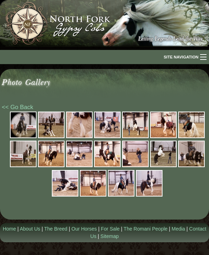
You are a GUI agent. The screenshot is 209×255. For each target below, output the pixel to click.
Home (9, 229)
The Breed (55, 229)
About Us (30, 229)
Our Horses (84, 229)
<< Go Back (17, 107)
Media (178, 229)
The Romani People (145, 229)
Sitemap (109, 236)
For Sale (110, 229)
